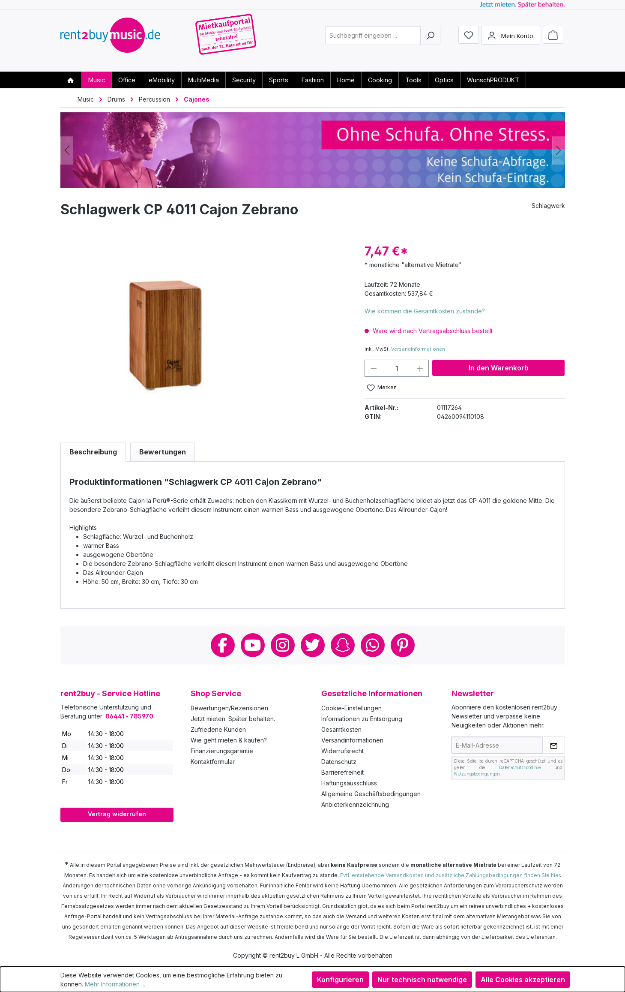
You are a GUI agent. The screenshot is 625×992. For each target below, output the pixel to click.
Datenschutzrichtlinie (520, 767)
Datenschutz (338, 761)
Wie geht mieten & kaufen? (229, 740)
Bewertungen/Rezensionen (229, 708)
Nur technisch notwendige (422, 979)
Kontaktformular (213, 761)
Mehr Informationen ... (115, 984)
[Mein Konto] (510, 39)
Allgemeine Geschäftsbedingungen (371, 793)
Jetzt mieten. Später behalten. (233, 718)
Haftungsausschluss (349, 783)
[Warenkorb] (553, 39)
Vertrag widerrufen (117, 814)
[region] (204, 334)
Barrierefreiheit (342, 772)
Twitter (313, 645)
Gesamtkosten (341, 729)
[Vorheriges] (66, 150)
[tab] (93, 451)
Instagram (283, 645)
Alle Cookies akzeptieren (523, 979)
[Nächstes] (558, 150)
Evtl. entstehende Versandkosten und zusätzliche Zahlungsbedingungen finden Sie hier (450, 875)
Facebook (223, 645)
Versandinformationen (418, 349)
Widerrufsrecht (342, 751)
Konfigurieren (340, 979)
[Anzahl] (397, 368)
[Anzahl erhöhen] (420, 368)
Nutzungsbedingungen (476, 773)
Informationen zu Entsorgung (361, 718)
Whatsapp (373, 645)
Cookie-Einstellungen (351, 708)
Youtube (253, 645)
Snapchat (343, 645)
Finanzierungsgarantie (222, 751)
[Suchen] (430, 40)
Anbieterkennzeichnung (355, 804)
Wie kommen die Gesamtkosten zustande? (425, 311)
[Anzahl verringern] (374, 368)
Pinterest (403, 645)
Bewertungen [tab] (162, 452)
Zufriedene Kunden (218, 729)
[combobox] (373, 40)
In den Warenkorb (499, 368)
